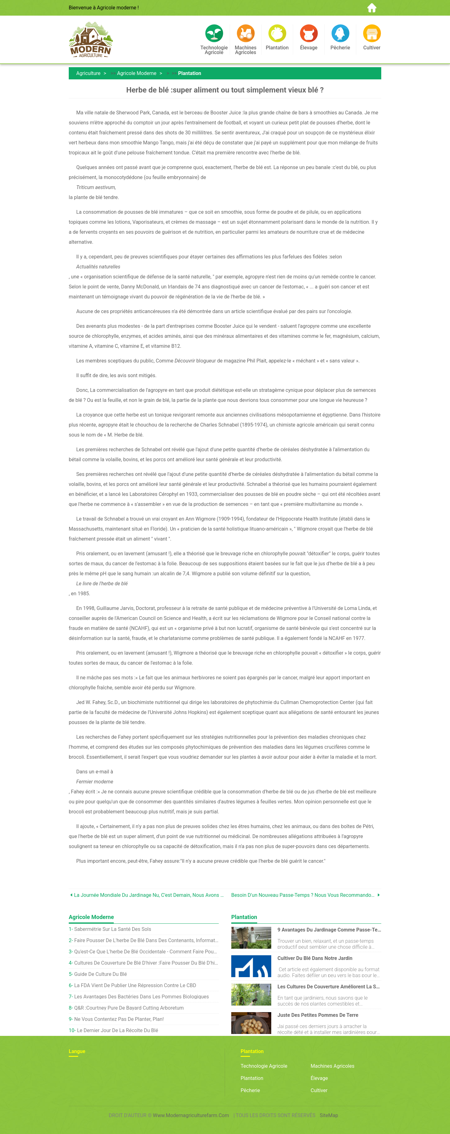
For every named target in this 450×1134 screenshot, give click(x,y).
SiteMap (329, 1115)
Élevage (319, 1078)
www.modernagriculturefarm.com (191, 1115)
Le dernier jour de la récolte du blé (117, 1030)
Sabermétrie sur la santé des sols (112, 929)
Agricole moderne (137, 73)
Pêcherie (250, 1090)
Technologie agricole (264, 1066)
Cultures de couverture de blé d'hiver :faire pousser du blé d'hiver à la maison (146, 963)
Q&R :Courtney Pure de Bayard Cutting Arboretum (129, 1008)
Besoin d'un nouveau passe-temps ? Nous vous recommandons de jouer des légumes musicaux (303, 895)
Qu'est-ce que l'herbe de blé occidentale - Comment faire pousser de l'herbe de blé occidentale (146, 951)
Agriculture (88, 73)
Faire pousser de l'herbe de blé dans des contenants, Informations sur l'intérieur (146, 940)
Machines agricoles (332, 1066)
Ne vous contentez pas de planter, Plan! (119, 1019)
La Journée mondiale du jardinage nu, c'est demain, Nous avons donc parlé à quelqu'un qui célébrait (149, 895)
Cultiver (319, 1090)
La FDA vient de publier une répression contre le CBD (135, 985)
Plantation (189, 73)
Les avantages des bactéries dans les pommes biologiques (141, 996)
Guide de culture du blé (100, 974)
